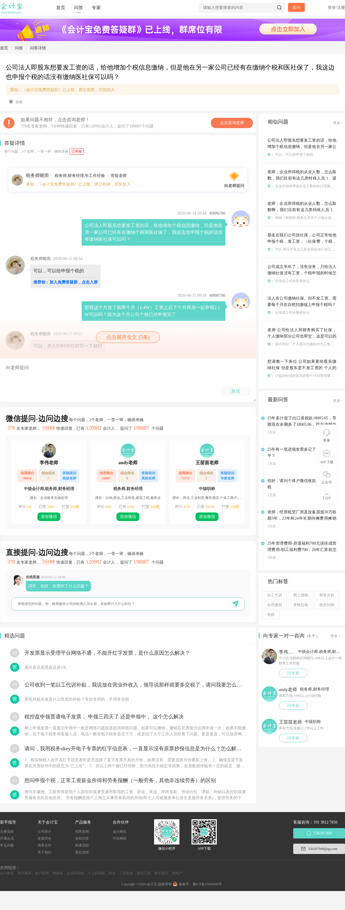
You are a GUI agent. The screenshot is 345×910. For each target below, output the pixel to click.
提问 (296, 7)
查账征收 (300, 605)
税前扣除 (326, 605)
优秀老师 (82, 832)
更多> (337, 123)
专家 (96, 7)
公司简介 (44, 832)
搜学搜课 (24, 873)
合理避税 (274, 605)
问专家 (293, 673)
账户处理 (42, 873)
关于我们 (44, 852)
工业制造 (126, 873)
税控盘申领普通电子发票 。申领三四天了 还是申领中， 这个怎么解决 (104, 717)
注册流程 (7, 832)
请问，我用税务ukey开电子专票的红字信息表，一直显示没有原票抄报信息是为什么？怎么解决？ (135, 748)
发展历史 (44, 838)
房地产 (177, 873)
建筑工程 (144, 873)
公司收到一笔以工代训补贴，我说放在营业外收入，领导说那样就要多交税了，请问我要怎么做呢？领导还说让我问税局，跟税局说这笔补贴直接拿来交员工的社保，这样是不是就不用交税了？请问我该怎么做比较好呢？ (135, 685)
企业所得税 (75, 873)
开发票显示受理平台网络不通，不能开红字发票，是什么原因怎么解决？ (107, 653)
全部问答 (82, 838)
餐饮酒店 (161, 873)
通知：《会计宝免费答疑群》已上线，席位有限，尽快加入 (62, 90)
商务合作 (44, 845)
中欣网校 (119, 838)
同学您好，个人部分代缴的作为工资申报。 (304, 344)
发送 (235, 391)
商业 (112, 873)
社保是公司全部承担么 (288, 281)
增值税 (58, 873)
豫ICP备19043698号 (207, 884)
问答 (78, 7)
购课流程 (82, 845)
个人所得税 (96, 873)
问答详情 (38, 48)
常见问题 (7, 845)
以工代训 (274, 595)
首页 (60, 7)
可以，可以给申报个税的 (290, 155)
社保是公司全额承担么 (288, 313)
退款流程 (82, 852)
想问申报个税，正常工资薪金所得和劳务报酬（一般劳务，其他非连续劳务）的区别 (120, 780)
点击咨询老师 (232, 123)
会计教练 (119, 832)
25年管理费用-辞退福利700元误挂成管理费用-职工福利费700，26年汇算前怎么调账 (301, 549)
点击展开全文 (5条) (128, 337)
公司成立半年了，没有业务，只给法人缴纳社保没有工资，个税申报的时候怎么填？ (301, 273)
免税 (271, 615)
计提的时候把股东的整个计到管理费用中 (302, 376)
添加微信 (49, 516)
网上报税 (300, 595)
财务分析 (326, 595)
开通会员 (7, 838)
